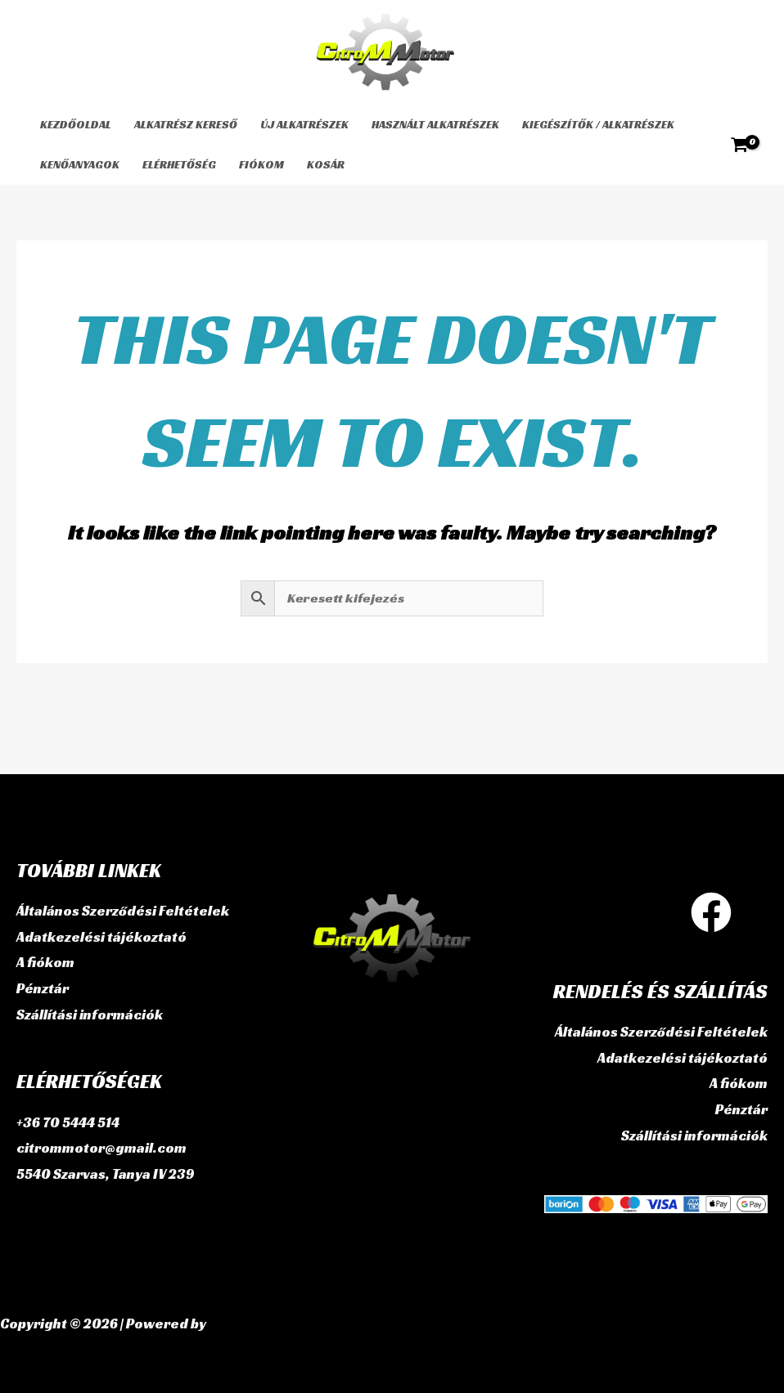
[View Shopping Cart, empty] (739, 144)
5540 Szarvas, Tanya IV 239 (105, 1174)
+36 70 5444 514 (67, 1122)
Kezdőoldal (75, 124)
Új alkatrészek (304, 124)
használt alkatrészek (435, 124)
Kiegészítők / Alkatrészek (598, 124)
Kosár (326, 164)
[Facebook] (711, 912)
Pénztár (42, 988)
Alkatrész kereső (185, 124)
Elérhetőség (179, 164)
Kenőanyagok (79, 164)
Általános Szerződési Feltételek (122, 911)
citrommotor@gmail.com (101, 1148)
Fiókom (261, 164)
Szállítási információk (89, 1014)
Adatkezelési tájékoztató (101, 937)
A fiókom (45, 962)
